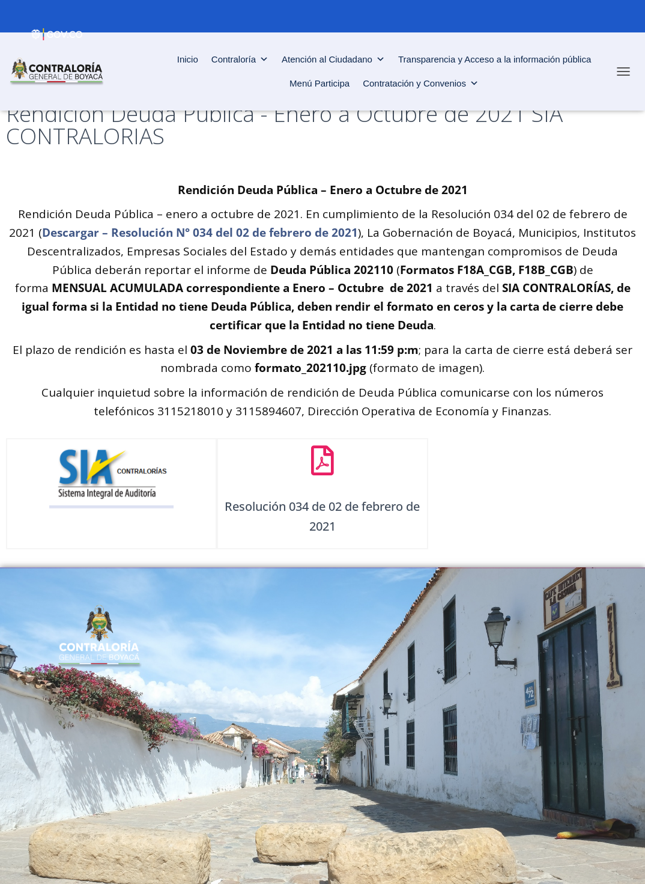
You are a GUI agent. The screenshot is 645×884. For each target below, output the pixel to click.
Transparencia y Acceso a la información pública (494, 59)
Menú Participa (319, 83)
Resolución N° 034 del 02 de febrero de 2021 (234, 232)
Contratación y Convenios (421, 84)
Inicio (187, 59)
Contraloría (239, 59)
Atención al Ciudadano (333, 59)
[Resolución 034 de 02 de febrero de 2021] (322, 460)
